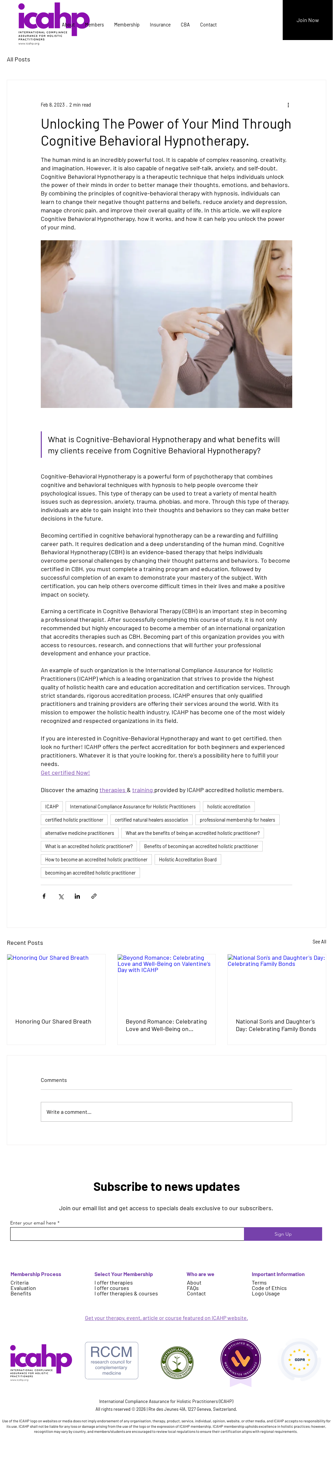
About (194, 1282)
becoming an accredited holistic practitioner (90, 873)
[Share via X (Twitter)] (60, 896)
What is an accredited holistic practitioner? (89, 846)
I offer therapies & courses (126, 1293)
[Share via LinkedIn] (77, 896)
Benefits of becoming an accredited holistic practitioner (201, 846)
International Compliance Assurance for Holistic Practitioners (133, 806)
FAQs (193, 1288)
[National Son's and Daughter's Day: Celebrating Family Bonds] (277, 981)
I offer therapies (113, 1282)
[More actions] (288, 104)
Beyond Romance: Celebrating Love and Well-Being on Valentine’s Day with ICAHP (166, 1024)
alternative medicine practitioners (79, 833)
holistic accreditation (228, 806)
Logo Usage (266, 1293)
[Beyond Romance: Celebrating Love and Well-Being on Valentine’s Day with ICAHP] (167, 981)
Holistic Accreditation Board (188, 859)
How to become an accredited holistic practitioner (96, 859)
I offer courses (111, 1288)
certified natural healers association (151, 820)
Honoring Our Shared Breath (53, 1021)
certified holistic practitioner (74, 820)
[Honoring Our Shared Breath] (56, 981)
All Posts (18, 59)
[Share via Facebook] (44, 896)
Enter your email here (33, 1222)
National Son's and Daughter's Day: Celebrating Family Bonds (276, 1024)
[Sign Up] (283, 1234)
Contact (196, 1293)
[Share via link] (94, 896)
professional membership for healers (237, 820)
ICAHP (51, 806)
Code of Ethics (269, 1288)
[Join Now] (308, 20)
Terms (259, 1282)
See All (319, 941)
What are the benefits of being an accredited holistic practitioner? (193, 833)
